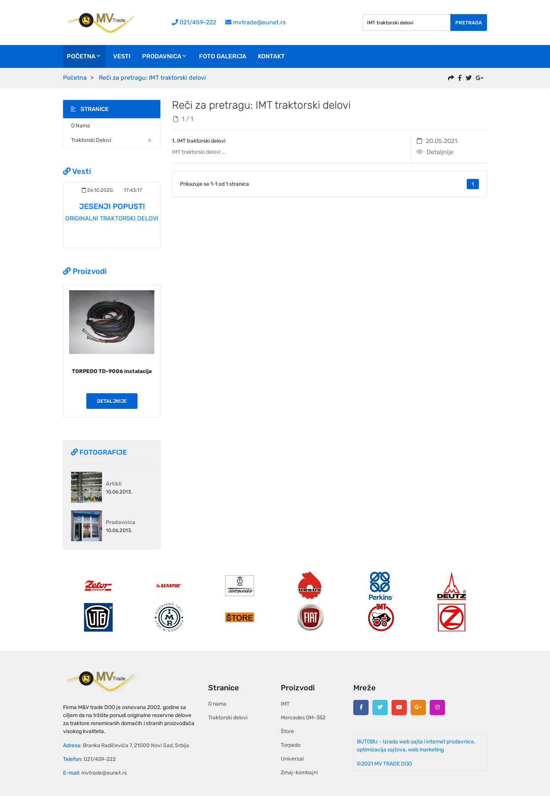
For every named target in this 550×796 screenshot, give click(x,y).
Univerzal (292, 759)
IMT (285, 704)
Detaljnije (112, 401)
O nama (80, 125)
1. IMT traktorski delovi (198, 141)
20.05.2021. (438, 141)
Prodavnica (165, 56)
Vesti (122, 56)
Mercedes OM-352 (303, 717)
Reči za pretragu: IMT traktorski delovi (152, 77)
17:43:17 (132, 190)
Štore (287, 731)
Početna (84, 56)
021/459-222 (194, 22)
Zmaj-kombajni (299, 772)
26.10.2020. (98, 190)
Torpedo (291, 745)
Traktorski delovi (111, 140)
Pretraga (468, 23)
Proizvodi (85, 271)
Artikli (114, 484)
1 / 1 (183, 118)
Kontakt (271, 56)
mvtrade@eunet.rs (255, 22)
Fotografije (99, 452)
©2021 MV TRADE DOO (384, 764)
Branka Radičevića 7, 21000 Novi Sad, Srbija (136, 745)
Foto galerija (222, 56)
